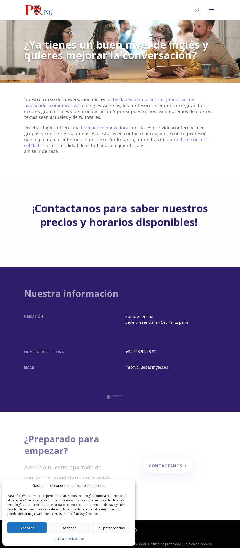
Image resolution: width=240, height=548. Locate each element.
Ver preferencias (110, 527)
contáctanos (165, 463)
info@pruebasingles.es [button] (146, 367)
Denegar (68, 527)
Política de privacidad (69, 539)
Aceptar (27, 527)
